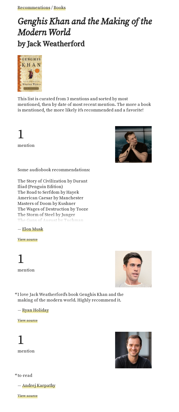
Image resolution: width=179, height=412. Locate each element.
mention (26, 137)
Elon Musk (32, 229)
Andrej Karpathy (38, 385)
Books (60, 7)
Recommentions (34, 7)
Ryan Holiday (35, 310)
